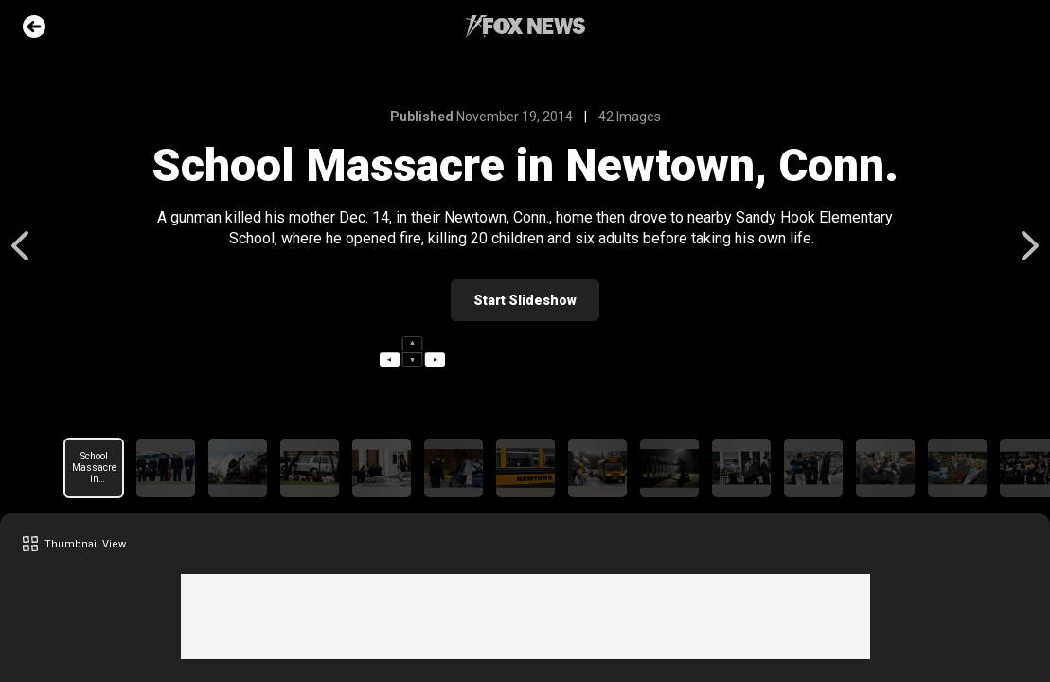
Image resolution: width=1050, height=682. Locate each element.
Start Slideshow (525, 300)
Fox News (525, 26)
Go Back (34, 26)
